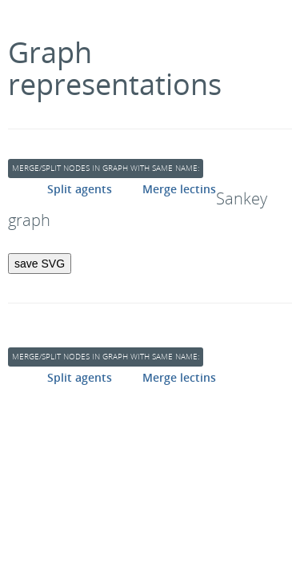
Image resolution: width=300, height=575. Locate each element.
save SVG (39, 263)
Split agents (79, 188)
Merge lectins (179, 188)
